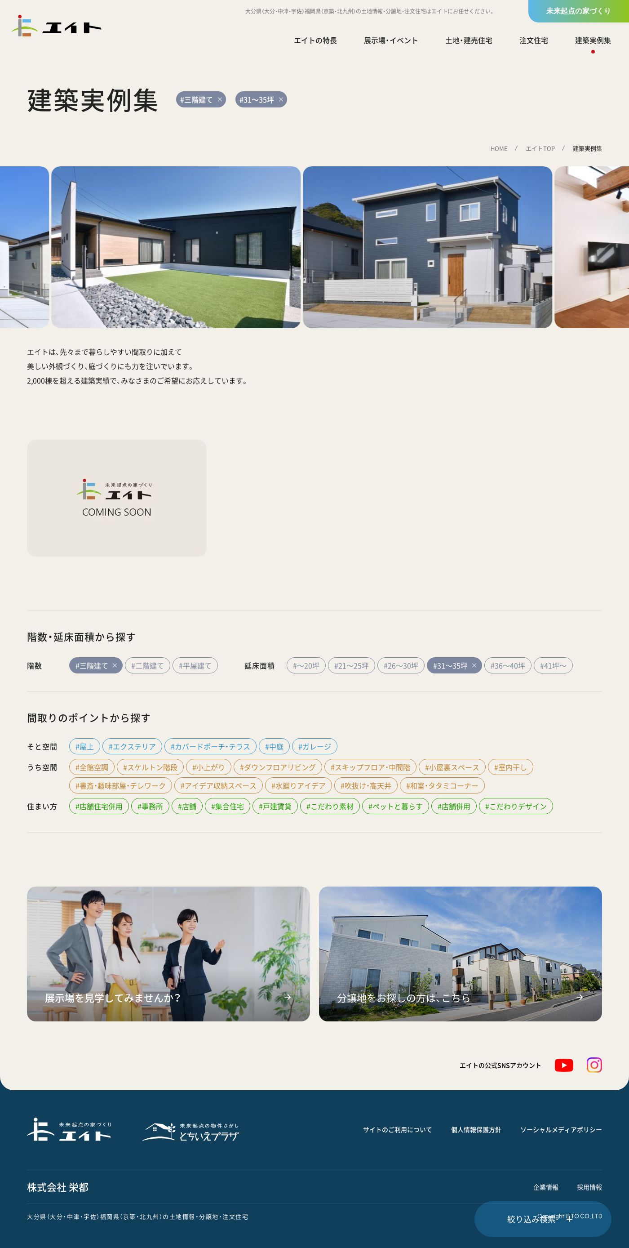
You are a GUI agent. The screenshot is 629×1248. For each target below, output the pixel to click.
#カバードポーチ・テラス (210, 746)
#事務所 (150, 806)
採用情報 (589, 1186)
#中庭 (274, 746)
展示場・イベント (391, 40)
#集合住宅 (227, 806)
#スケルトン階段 (150, 767)
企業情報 (545, 1186)
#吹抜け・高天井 (366, 785)
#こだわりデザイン (516, 806)
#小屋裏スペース (452, 767)
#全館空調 (91, 767)
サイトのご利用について (397, 1129)
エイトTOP (540, 148)
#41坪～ (553, 665)
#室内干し (510, 767)
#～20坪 (306, 665)
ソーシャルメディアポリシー (561, 1129)
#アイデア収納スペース (219, 785)
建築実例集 (593, 40)
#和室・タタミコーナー (442, 785)
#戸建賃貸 (275, 806)
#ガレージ (314, 746)
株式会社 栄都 (58, 1186)
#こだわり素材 (330, 806)
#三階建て (95, 665)
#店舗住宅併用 (99, 806)
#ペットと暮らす (395, 806)
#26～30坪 (401, 665)
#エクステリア (132, 746)
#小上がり (208, 767)
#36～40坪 (508, 665)
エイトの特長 (315, 40)
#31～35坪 (454, 665)
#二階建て (147, 665)
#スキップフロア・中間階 (370, 767)
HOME (499, 148)
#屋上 (84, 746)
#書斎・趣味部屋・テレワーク (120, 785)
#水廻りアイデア (298, 785)
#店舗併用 (454, 806)
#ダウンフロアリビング (278, 767)
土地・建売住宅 (468, 40)
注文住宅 (533, 40)
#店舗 (187, 806)
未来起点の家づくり (578, 11)
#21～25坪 (351, 665)
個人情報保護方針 (476, 1129)
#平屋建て (195, 665)
